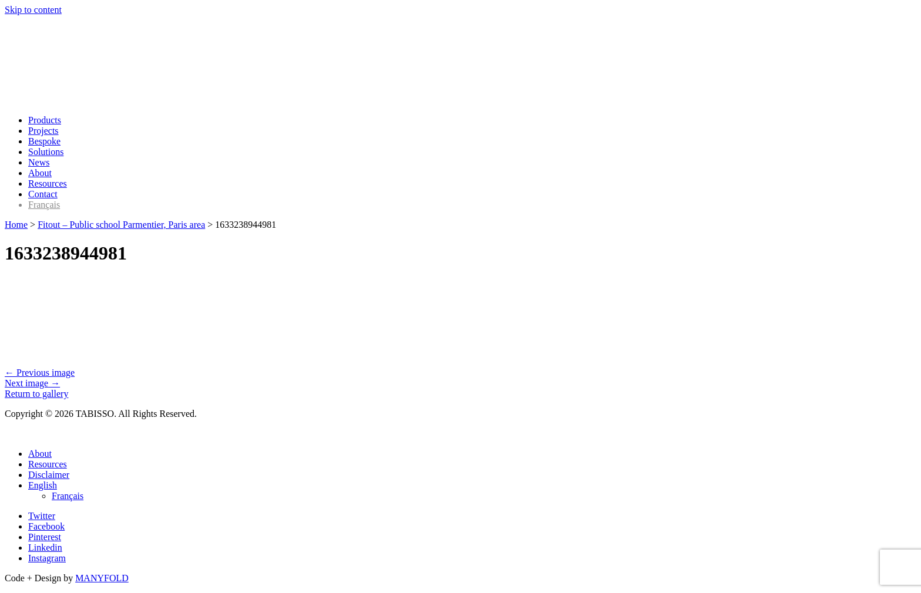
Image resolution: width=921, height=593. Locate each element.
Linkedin (45, 547)
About (40, 173)
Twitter (41, 516)
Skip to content (33, 10)
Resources (47, 183)
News (38, 162)
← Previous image (40, 373)
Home (16, 225)
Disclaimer (48, 475)
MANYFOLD (102, 578)
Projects (43, 131)
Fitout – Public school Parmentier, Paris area (121, 225)
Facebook (46, 526)
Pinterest (44, 537)
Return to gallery (36, 394)
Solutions (45, 152)
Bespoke (44, 141)
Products (44, 120)
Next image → (32, 383)
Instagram (47, 558)
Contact (43, 194)
